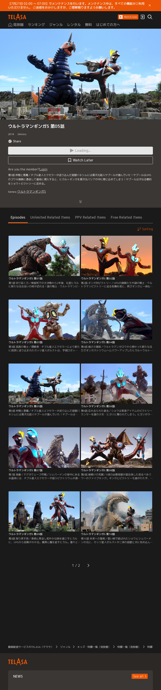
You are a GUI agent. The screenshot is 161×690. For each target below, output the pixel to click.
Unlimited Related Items (50, 217)
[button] (128, 16)
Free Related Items (126, 217)
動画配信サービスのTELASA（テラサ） (30, 647)
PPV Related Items (90, 217)
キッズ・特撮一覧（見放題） (94, 647)
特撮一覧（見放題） (129, 647)
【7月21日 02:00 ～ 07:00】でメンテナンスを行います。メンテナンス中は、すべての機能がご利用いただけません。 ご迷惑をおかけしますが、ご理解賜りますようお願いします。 (76, 5)
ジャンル (65, 647)
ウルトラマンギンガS (31, 191)
